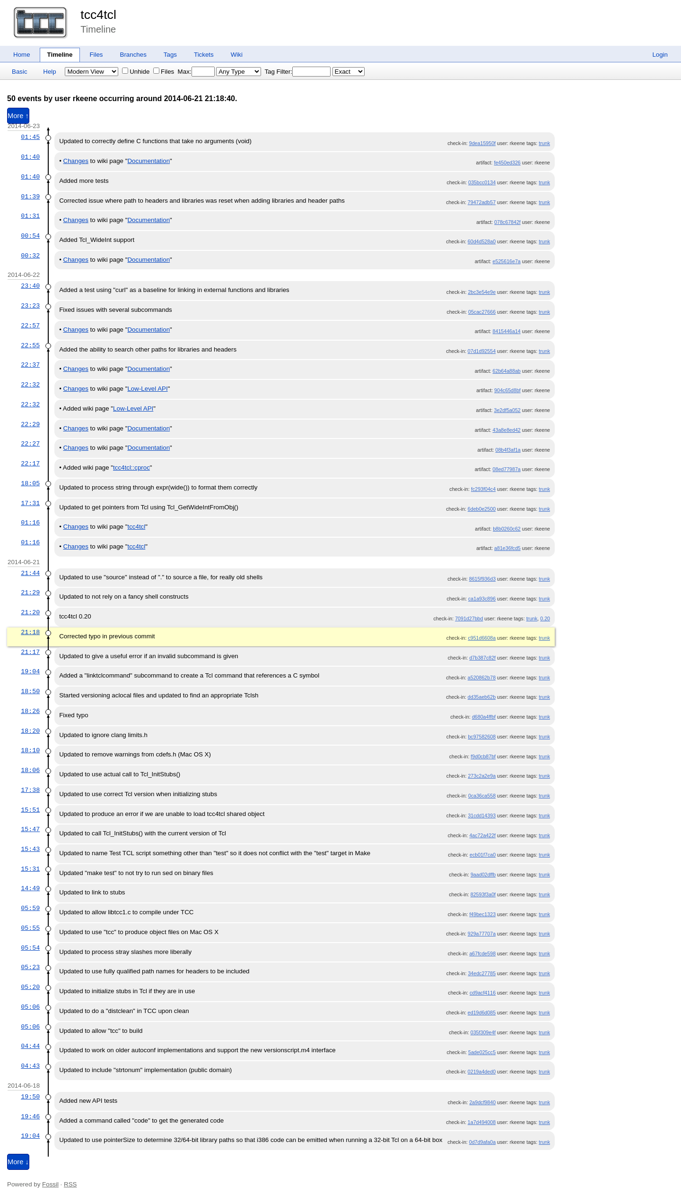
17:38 (30, 790)
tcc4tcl (98, 15)
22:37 (30, 365)
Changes (75, 160)
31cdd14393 (482, 815)
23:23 (30, 305)
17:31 (30, 503)
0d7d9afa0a (482, 1142)
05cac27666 (482, 312)
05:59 (30, 908)
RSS (70, 1184)
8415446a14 (507, 331)
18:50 (30, 691)
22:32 (30, 384)
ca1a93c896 (482, 598)
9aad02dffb (483, 874)
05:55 (30, 928)
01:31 (30, 216)
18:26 (30, 711)
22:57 (30, 325)
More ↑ (18, 116)
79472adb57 (482, 202)
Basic (19, 71)
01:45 (30, 137)
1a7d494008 (482, 1122)
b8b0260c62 (507, 529)
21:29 (30, 592)
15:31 (30, 869)
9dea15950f (482, 143)
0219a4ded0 (482, 1071)
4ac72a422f (482, 835)
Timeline (60, 54)
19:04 (30, 671)
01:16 (30, 522)
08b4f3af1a (507, 450)
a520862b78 (482, 677)
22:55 (30, 345)
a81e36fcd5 (507, 548)
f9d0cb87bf (483, 756)
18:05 (30, 483)
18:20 (30, 731)
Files (96, 54)
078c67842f (507, 222)
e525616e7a (507, 261)
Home (21, 54)
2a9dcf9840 (482, 1102)
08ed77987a (507, 469)
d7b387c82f (482, 658)
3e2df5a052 (507, 410)
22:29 (30, 424)
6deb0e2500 (482, 509)
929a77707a (482, 933)
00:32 (30, 255)
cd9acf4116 (483, 993)
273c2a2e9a (482, 776)
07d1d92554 (482, 351)
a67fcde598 (482, 953)
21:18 (30, 632)
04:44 (30, 1046)
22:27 (30, 443)
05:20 (30, 987)
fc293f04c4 (483, 489)
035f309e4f (483, 1032)
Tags (170, 54)
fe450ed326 (507, 162)
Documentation (148, 160)
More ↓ (18, 1162)
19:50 (30, 1096)
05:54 (30, 948)
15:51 (30, 810)
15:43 (30, 849)
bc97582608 (482, 736)
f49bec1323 (482, 914)
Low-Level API (147, 388)
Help (49, 71)
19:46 (30, 1116)
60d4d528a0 (482, 241)
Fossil (50, 1184)
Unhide (135, 71)
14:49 (30, 888)
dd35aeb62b (482, 697)
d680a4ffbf (484, 717)
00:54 (30, 236)
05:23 (30, 967)
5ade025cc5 (482, 1052)
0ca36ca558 (482, 795)
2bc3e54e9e (482, 292)
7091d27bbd (469, 618)
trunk (544, 143)
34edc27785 (482, 973)
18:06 (30, 770)
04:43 (30, 1066)
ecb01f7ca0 (483, 855)
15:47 (30, 829)
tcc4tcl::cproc (131, 467)
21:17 (30, 652)
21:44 (30, 573)
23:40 (30, 286)
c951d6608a (482, 638)
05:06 (30, 1007)
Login (660, 54)
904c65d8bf (507, 390)
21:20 (30, 612)
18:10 (30, 750)
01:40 (30, 157)
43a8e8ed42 (507, 430)
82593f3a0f (483, 894)
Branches (133, 54)
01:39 (30, 196)
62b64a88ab (507, 371)
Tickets (204, 54)
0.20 (545, 618)
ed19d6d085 (482, 1012)
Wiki (237, 54)
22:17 (30, 463)
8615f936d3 (482, 579)
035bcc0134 (482, 182)
